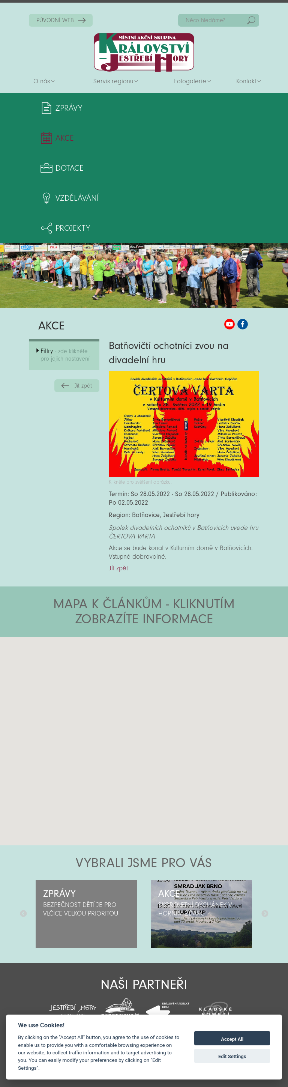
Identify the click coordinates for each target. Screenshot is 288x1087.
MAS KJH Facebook (242, 324)
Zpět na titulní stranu (144, 52)
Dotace (70, 168)
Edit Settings (232, 1056)
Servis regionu (113, 81)
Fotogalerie (190, 81)
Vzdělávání (77, 198)
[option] (86, 914)
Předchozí (23, 914)
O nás (41, 81)
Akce (65, 138)
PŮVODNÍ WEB (55, 20)
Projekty (73, 228)
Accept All (232, 1039)
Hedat (251, 20)
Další (264, 914)
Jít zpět (83, 385)
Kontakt (246, 81)
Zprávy (69, 108)
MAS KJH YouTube (229, 324)
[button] (165, 681)
